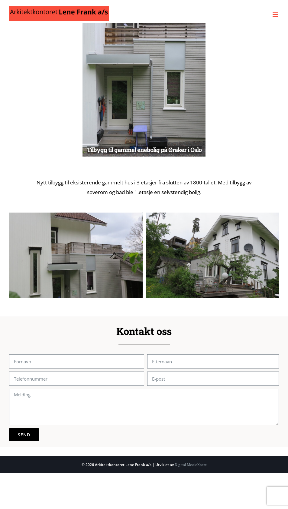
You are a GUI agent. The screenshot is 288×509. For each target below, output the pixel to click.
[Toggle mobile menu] (276, 15)
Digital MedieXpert (190, 464)
